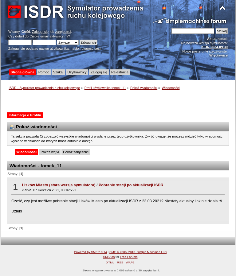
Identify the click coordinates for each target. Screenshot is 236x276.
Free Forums (128, 257)
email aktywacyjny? (55, 36)
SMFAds (109, 257)
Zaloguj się (40, 31)
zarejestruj (63, 31)
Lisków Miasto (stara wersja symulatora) (58, 185)
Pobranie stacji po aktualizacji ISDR (131, 185)
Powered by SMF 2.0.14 (90, 252)
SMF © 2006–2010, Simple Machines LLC (138, 252)
